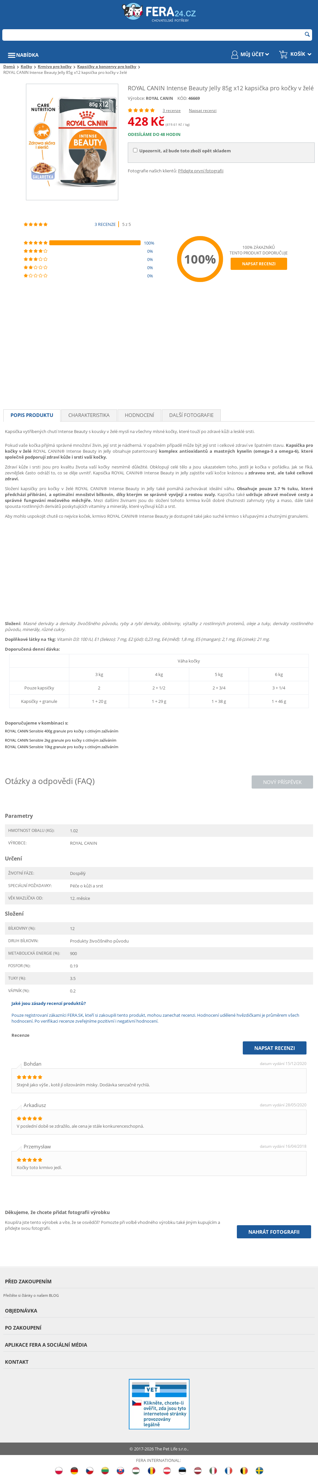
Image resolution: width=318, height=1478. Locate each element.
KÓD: (182, 98)
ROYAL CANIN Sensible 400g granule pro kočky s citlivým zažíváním (61, 730)
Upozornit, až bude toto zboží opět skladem (182, 151)
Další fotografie (191, 415)
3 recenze (172, 110)
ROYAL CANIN (159, 98)
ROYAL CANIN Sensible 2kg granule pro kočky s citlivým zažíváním (60, 740)
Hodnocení (139, 415)
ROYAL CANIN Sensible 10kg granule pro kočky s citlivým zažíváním (61, 746)
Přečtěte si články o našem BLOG (31, 1295)
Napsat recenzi (202, 110)
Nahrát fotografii (274, 1231)
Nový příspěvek (282, 782)
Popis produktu (32, 415)
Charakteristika (89, 415)
